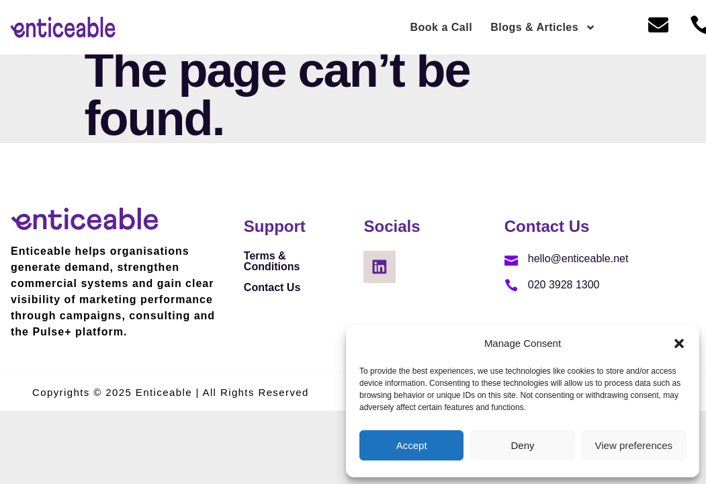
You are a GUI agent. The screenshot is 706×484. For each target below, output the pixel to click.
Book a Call (441, 27)
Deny (522, 445)
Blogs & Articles (543, 27)
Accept (411, 445)
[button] (679, 343)
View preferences (634, 445)
